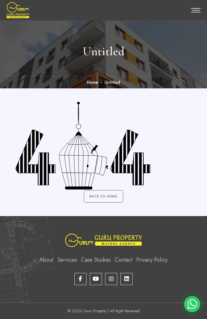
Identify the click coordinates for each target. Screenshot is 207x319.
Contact (123, 260)
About (46, 260)
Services (67, 260)
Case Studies (96, 260)
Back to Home (103, 196)
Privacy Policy (152, 260)
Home (92, 82)
